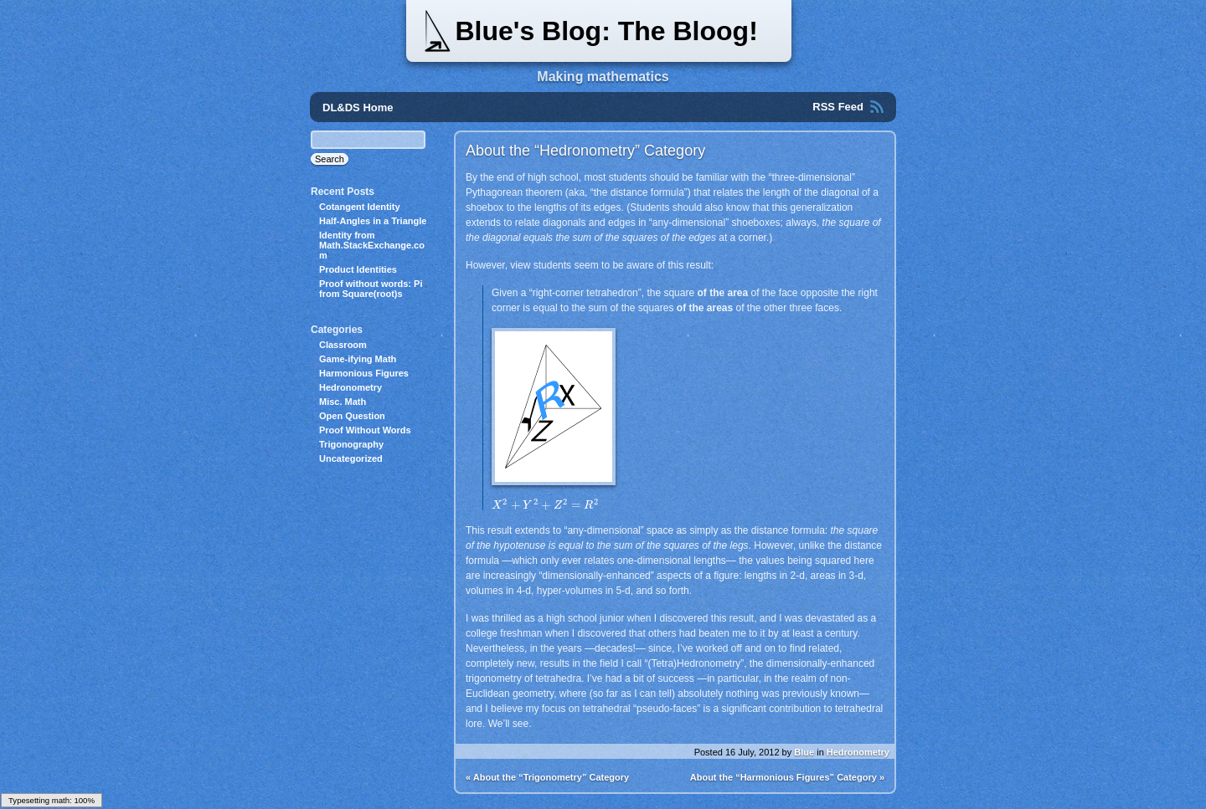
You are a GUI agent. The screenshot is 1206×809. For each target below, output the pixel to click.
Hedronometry (858, 752)
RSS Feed (837, 106)
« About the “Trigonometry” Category (547, 777)
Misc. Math (342, 402)
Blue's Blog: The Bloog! (606, 31)
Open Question (352, 416)
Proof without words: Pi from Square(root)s (370, 289)
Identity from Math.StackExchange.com (372, 245)
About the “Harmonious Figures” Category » (787, 777)
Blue (804, 752)
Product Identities (358, 269)
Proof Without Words (365, 430)
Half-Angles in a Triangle (372, 221)
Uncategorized (351, 458)
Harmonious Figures (364, 373)
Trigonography (351, 444)
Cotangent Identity (359, 207)
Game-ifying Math (357, 359)
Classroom (343, 345)
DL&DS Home (358, 107)
